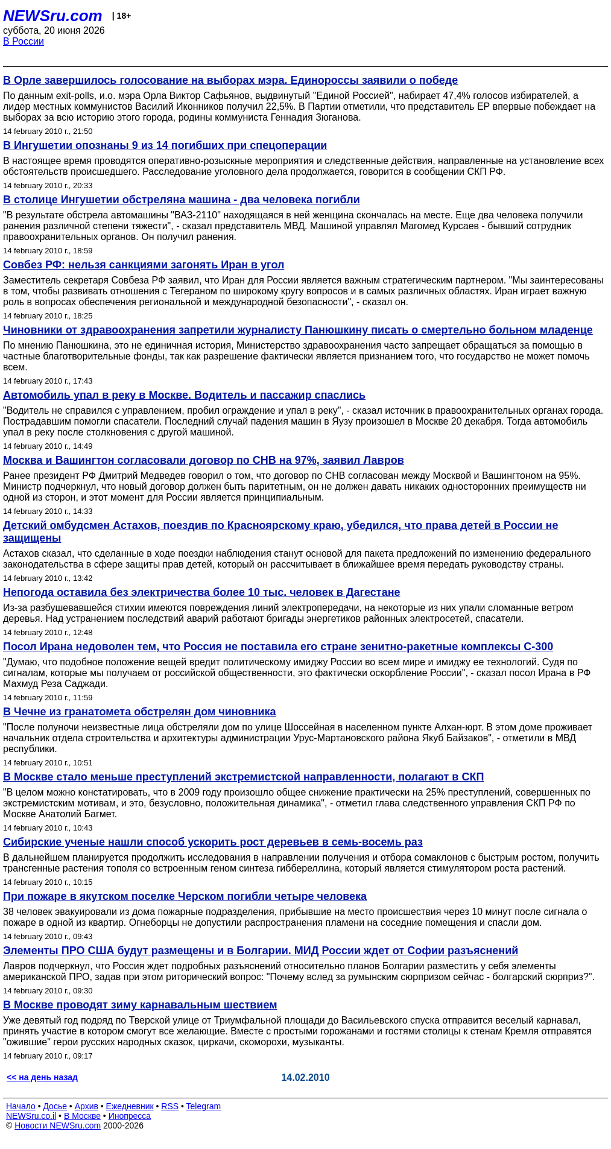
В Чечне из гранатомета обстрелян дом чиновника (139, 712)
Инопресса (130, 1116)
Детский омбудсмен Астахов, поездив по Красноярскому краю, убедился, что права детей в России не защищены (280, 531)
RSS (170, 1106)
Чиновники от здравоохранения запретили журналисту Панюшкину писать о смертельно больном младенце (298, 330)
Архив (86, 1106)
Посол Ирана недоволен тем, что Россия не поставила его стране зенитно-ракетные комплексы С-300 (278, 647)
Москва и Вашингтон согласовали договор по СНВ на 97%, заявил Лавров (203, 460)
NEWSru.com (53, 16)
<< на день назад (42, 1077)
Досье (55, 1106)
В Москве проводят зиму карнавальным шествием (140, 1005)
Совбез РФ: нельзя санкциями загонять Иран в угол (143, 265)
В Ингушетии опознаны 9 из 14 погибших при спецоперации (165, 145)
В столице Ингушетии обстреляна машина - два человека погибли (181, 200)
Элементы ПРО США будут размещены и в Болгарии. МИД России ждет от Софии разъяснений (260, 951)
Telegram (203, 1106)
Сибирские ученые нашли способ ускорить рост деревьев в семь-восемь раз (213, 842)
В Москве (82, 1116)
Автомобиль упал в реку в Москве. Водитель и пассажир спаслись (184, 395)
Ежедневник (130, 1106)
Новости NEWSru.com (57, 1125)
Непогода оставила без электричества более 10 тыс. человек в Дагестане (201, 592)
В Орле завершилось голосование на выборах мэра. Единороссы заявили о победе (230, 80)
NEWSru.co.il (31, 1116)
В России (23, 41)
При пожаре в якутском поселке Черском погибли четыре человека (185, 896)
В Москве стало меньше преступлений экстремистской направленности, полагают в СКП (243, 777)
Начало (21, 1106)
